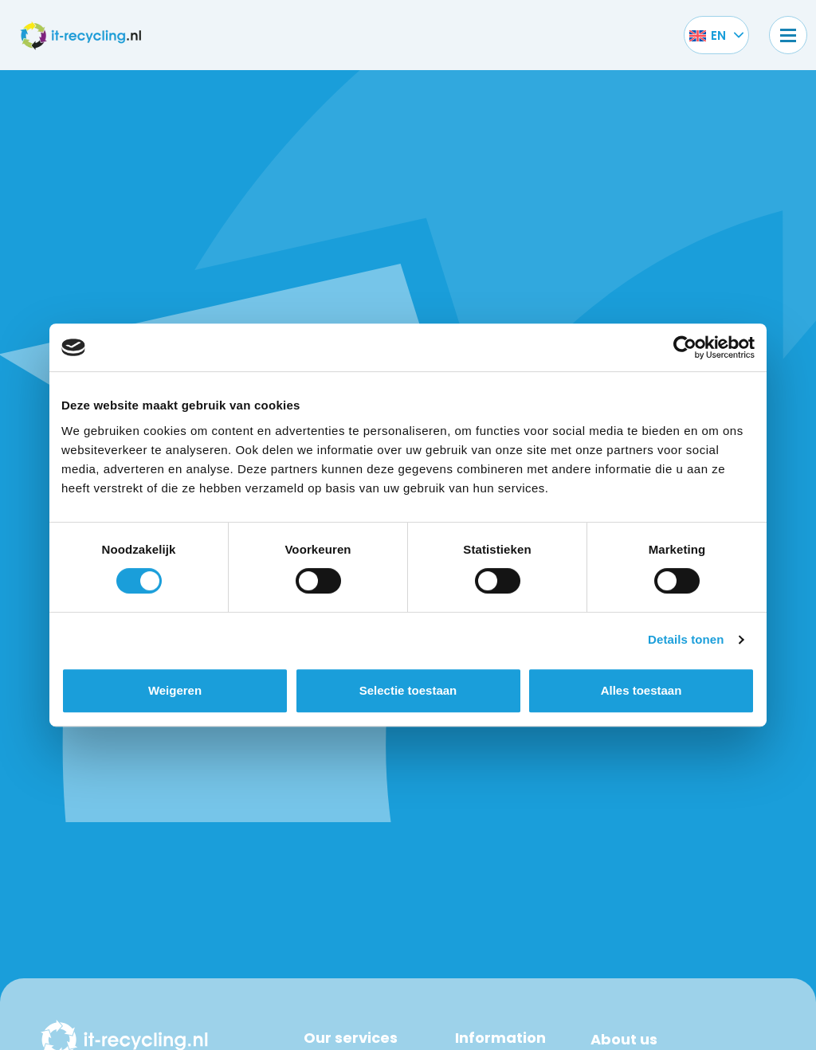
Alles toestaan (641, 690)
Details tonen (686, 639)
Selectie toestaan (408, 690)
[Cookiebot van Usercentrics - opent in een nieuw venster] (685, 347)
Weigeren (175, 690)
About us (623, 1039)
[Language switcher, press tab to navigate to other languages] (707, 35)
